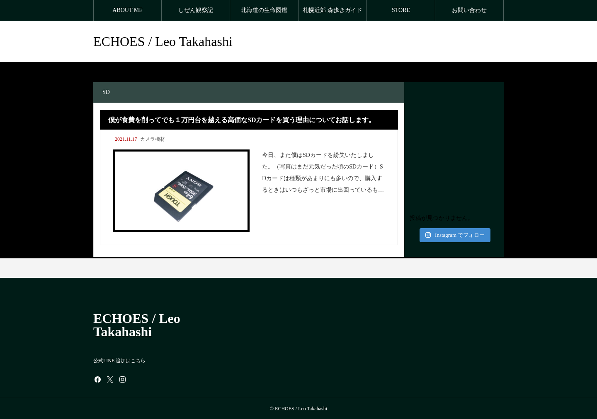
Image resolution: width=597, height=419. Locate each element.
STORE (401, 10)
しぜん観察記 (195, 10)
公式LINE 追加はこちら (119, 361)
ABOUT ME (127, 10)
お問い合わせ (469, 10)
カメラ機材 (152, 139)
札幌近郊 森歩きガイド (332, 10)
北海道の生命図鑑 (264, 10)
